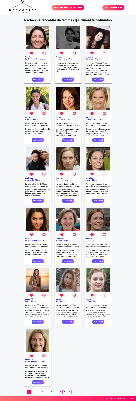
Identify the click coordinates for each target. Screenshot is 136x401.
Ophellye (59, 178)
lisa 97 (27, 239)
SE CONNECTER (113, 7)
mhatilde (89, 117)
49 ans (42, 362)
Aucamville (29, 180)
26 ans (44, 241)
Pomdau (59, 57)
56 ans (42, 59)
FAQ (106, 398)
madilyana (29, 178)
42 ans (92, 241)
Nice (57, 301)
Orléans (89, 301)
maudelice (29, 360)
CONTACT (130, 398)
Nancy (88, 180)
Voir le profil (37, 80)
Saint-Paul (89, 59)
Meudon (59, 241)
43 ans (94, 180)
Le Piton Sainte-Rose (33, 241)
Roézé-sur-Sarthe (31, 362)
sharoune (28, 117)
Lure (87, 241)
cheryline (89, 178)
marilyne (89, 239)
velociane (89, 57)
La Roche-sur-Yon (31, 59)
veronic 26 (59, 299)
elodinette (59, 239)
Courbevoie (60, 119)
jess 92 (58, 117)
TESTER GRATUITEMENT (68, 7)
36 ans (65, 180)
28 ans (37, 180)
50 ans (70, 59)
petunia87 (29, 299)
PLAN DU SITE (119, 398)
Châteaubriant (91, 119)
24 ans (100, 119)
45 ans (65, 241)
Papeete (28, 119)
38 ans (97, 59)
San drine (28, 57)
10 (69, 392)
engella (88, 299)
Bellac (27, 301)
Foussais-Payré (61, 59)
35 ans (67, 119)
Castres (58, 180)
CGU (111, 398)
